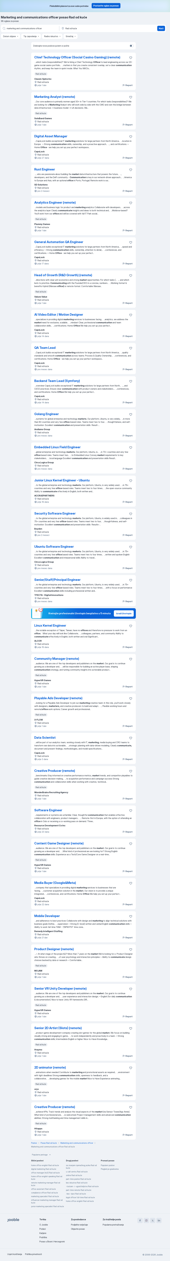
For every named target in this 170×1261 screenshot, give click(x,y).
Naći (161, 28)
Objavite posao (78, 1229)
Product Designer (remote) (54, 949)
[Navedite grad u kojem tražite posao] (89, 28)
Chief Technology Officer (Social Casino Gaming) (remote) (77, 57)
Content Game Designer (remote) (59, 843)
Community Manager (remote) (56, 659)
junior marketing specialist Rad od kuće (47, 1206)
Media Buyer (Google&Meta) (55, 883)
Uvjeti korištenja (14, 1254)
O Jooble (43, 1224)
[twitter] (152, 1220)
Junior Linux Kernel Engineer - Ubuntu (62, 480)
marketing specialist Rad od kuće (45, 1196)
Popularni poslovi (108, 1165)
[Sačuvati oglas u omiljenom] (130, 58)
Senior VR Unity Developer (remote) (60, 988)
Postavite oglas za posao (106, 5)
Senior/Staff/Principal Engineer (57, 580)
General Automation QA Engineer (58, 242)
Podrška (43, 1237)
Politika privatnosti (33, 1254)
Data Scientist (45, 737)
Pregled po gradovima (110, 1169)
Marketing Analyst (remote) (54, 97)
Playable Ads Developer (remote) (58, 698)
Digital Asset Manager (50, 136)
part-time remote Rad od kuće (78, 1190)
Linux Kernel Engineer (50, 625)
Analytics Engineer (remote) (55, 202)
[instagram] (146, 1220)
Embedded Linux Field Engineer (57, 447)
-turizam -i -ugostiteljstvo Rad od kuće (82, 1186)
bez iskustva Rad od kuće (76, 1183)
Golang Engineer (46, 414)
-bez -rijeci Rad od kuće (76, 1194)
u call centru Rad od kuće (77, 1172)
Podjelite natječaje (79, 1224)
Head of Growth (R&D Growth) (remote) (63, 275)
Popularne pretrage (41, 1154)
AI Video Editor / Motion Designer (58, 314)
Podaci (42, 1229)
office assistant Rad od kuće (43, 1189)
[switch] (132, 45)
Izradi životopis (123, 613)
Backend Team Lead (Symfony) (57, 381)
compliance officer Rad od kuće (44, 1193)
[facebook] (140, 1220)
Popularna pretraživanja (113, 1224)
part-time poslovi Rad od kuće (78, 1179)
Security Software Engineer (55, 513)
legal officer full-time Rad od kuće (80, 1197)
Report (127, 85)
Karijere (42, 1233)
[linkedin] (159, 1220)
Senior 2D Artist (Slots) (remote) (58, 1028)
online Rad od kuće (74, 1175)
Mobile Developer (47, 916)
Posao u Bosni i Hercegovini (52, 1241)
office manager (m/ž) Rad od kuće (45, 1173)
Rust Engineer (44, 169)
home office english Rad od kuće (45, 1165)
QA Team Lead (45, 348)
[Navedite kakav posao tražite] (30, 28)
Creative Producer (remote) (54, 771)
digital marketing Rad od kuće (43, 1169)
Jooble (159, 1254)
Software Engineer (48, 810)
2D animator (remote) (50, 1067)
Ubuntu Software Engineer (54, 546)
